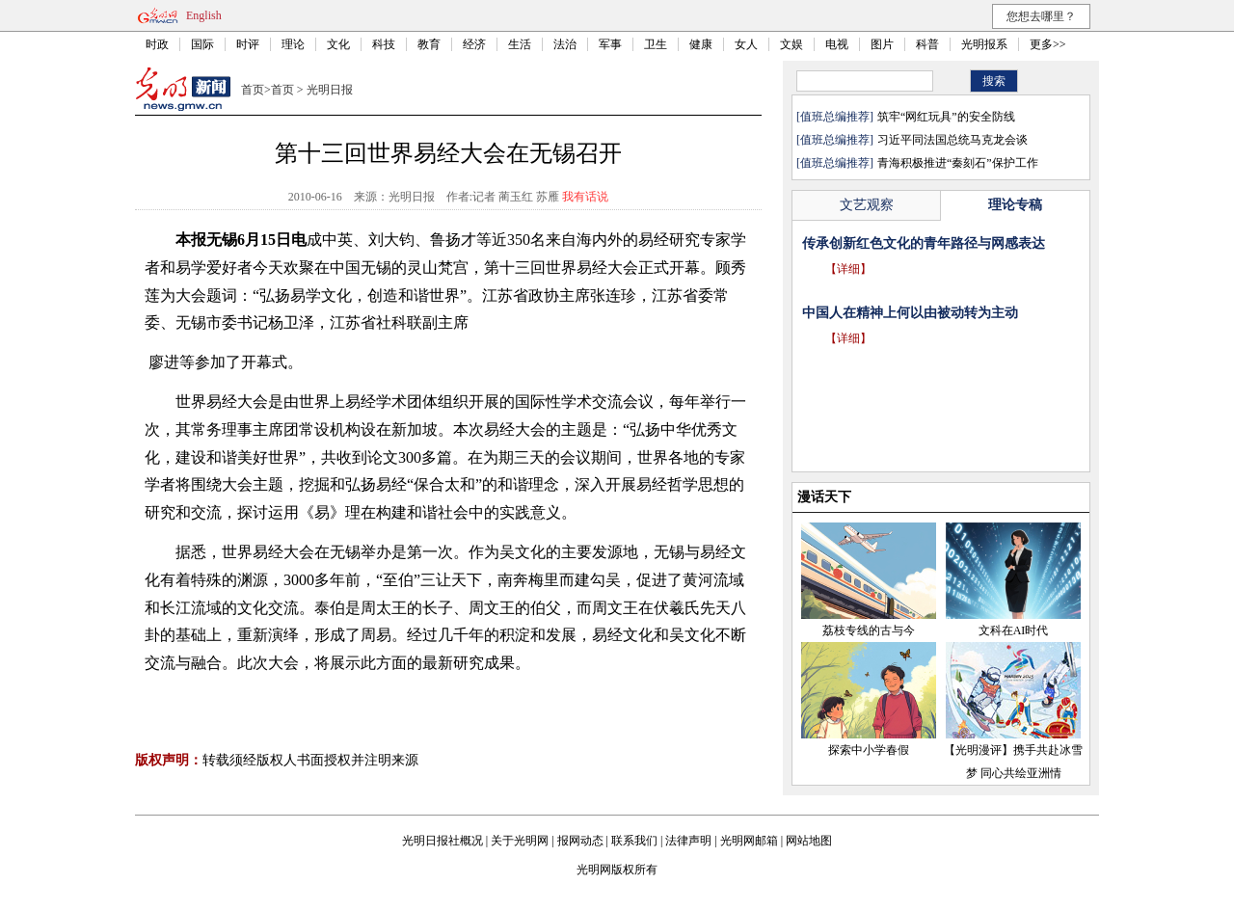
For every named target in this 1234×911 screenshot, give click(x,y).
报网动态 (580, 840)
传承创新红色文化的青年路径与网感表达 (923, 243)
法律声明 (688, 840)
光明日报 (330, 89)
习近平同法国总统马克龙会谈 (952, 140)
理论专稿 (1015, 205)
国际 (202, 44)
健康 (700, 44)
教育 (429, 44)
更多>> (1048, 44)
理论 (293, 44)
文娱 (791, 44)
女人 (746, 44)
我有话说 (585, 196)
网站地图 (809, 840)
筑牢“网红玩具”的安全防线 (946, 116)
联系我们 (634, 840)
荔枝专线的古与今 (868, 630)
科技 (383, 44)
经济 (474, 44)
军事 (610, 44)
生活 (519, 44)
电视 (836, 44)
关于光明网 (520, 840)
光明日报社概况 (442, 840)
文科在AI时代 (1014, 630)
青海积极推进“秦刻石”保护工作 (957, 163)
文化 (338, 44)
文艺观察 (867, 205)
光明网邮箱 (749, 840)
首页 (252, 89)
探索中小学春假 (868, 750)
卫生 (655, 44)
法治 (565, 44)
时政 (157, 44)
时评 (247, 44)
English (204, 15)
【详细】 (848, 269)
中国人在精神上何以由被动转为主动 (910, 313)
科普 (927, 44)
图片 (882, 44)
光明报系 (984, 44)
